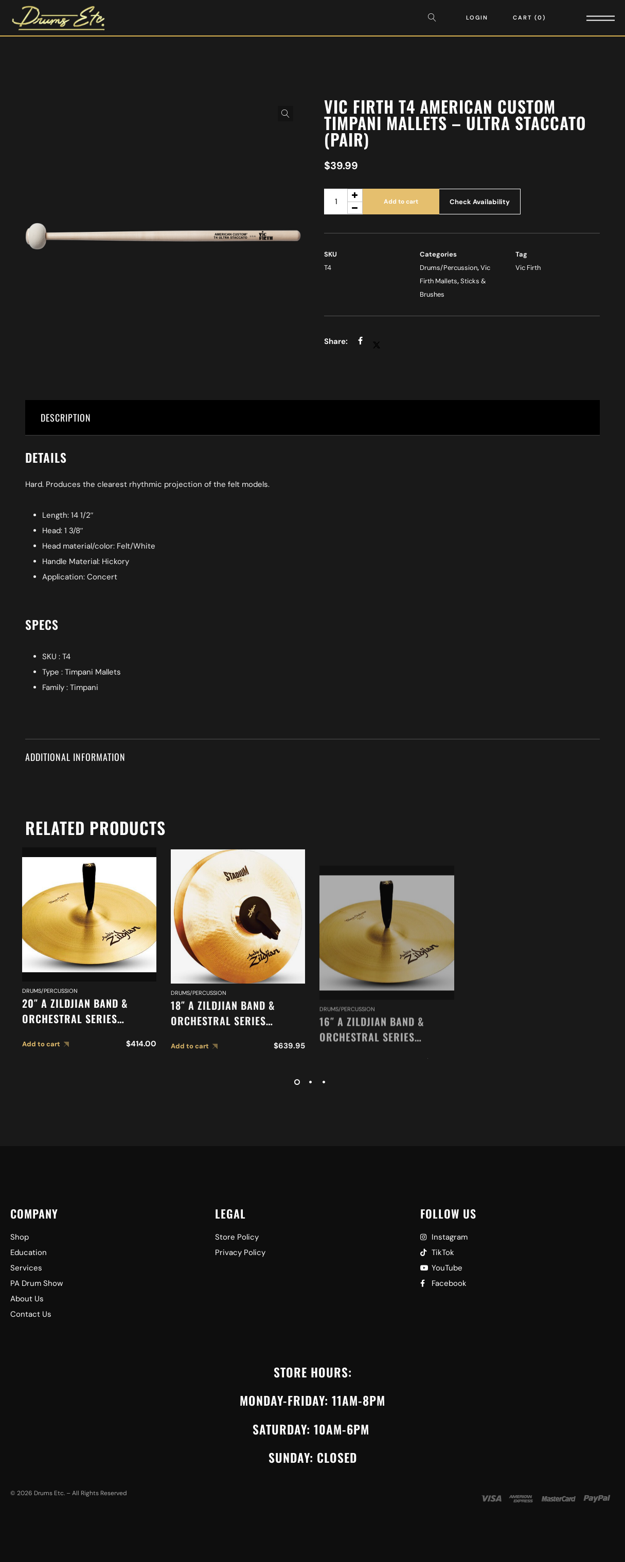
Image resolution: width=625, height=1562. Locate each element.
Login (477, 17)
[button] (285, 113)
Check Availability (480, 201)
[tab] (312, 417)
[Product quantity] (343, 201)
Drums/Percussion (448, 267)
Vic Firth (528, 267)
